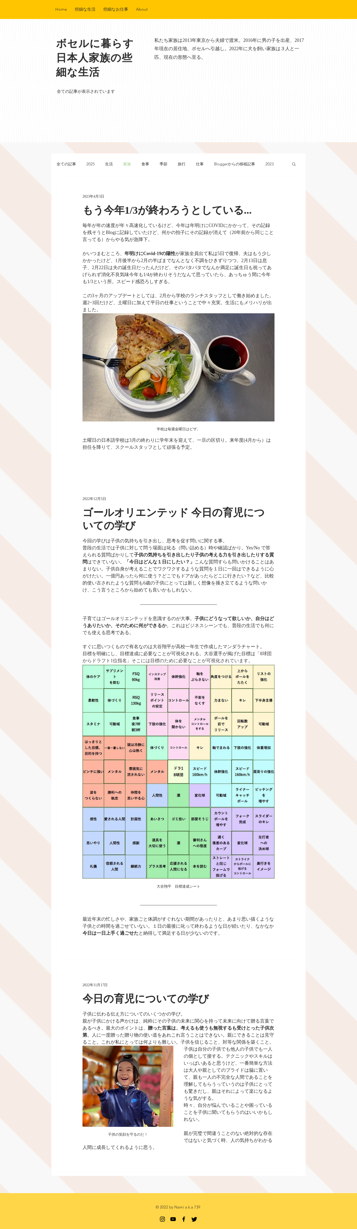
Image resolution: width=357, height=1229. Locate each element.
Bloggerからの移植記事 (234, 163)
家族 (127, 163)
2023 (269, 163)
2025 (90, 163)
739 (197, 1207)
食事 (145, 163)
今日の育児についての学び (146, 999)
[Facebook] (183, 1219)
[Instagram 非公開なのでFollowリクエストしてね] (162, 1219)
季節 (163, 163)
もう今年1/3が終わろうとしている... (167, 210)
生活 (109, 163)
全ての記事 (66, 163)
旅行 (182, 163)
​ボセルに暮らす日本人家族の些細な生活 (95, 58)
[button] (293, 164)
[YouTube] (173, 1219)
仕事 (200, 163)
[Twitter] (194, 1219)
